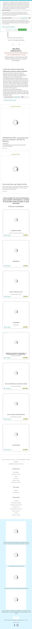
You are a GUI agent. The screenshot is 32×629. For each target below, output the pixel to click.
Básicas (15, 29)
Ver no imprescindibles (8, 27)
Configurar (8, 29)
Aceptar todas (22, 29)
